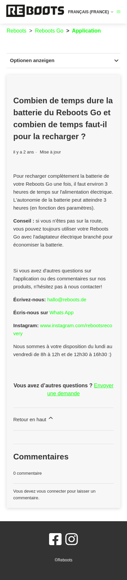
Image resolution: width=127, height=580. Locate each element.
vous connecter (51, 491)
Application (86, 31)
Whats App (61, 312)
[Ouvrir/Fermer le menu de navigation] (118, 12)
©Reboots (64, 560)
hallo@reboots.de (67, 299)
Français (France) (91, 12)
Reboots (17, 31)
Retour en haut (33, 418)
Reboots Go (49, 31)
